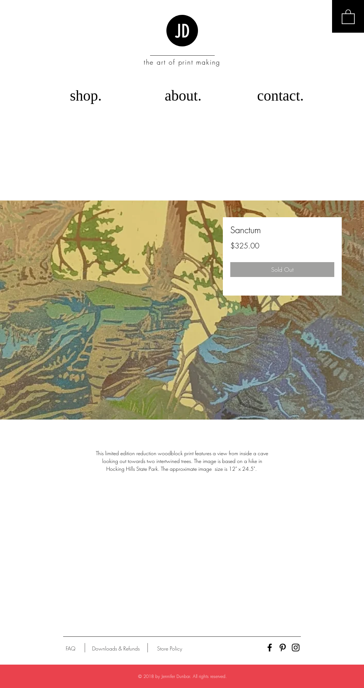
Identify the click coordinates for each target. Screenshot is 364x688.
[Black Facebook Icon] (269, 647)
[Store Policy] (169, 648)
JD (182, 31)
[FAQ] (70, 648)
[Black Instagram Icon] (295, 647)
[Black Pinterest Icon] (282, 647)
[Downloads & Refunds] (115, 648)
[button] (348, 16)
